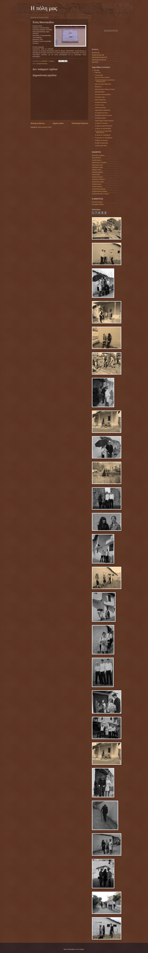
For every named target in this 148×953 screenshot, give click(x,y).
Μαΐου (97, 72)
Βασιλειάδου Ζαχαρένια (98, 155)
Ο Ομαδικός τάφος (100, 97)
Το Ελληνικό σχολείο (100, 118)
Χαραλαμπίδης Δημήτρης (98, 189)
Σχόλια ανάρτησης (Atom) (45, 127)
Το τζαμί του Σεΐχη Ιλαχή (101, 143)
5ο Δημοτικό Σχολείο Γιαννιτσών (103, 115)
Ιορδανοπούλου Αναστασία (99, 162)
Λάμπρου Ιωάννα (96, 169)
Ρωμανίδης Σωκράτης (98, 204)
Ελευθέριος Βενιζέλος (100, 102)
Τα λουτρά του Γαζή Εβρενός (102, 135)
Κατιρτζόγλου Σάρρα (97, 167)
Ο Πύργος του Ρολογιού (101, 140)
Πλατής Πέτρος (96, 174)
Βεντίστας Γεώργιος (97, 202)
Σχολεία (94, 62)
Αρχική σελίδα (58, 123)
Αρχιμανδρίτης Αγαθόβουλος (102, 110)
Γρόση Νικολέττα (96, 157)
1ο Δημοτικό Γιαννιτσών (101, 123)
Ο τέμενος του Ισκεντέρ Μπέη (103, 128)
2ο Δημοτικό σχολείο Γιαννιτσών (103, 126)
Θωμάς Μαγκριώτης (100, 99)
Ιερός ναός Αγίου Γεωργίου (102, 77)
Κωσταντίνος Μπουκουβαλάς (103, 94)
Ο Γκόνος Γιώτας (99, 105)
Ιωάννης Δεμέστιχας (100, 107)
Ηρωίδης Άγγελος (96, 160)
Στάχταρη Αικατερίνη (97, 177)
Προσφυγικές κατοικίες (98, 59)
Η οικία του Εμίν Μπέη (101, 145)
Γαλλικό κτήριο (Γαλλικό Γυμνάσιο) (104, 120)
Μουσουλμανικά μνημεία (98, 57)
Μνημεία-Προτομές (42, 63)
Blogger (82, 949)
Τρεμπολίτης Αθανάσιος (98, 179)
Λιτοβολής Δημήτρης (97, 172)
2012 (95, 70)
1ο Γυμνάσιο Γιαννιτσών (101, 113)
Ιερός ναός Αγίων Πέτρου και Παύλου (105, 89)
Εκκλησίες (94, 52)
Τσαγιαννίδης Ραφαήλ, (98, 181)
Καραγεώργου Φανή (97, 165)
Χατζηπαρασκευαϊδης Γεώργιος (100, 193)
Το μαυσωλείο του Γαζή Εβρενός (103, 137)
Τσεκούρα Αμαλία (96, 184)
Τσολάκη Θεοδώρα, (97, 186)
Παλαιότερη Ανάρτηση (80, 123)
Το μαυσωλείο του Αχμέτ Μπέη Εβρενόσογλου (103, 131)
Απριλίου (97, 75)
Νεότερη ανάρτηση (38, 123)
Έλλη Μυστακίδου (100, 92)
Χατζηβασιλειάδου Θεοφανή (99, 191)
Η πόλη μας (44, 8)
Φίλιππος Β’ (98, 86)
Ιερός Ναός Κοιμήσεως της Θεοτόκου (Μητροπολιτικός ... (105, 80)
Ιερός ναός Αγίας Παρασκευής (103, 84)
